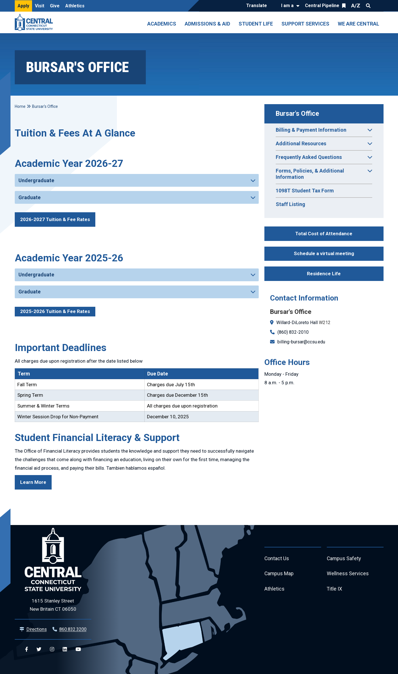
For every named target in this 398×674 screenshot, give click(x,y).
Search (368, 5)
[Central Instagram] (52, 649)
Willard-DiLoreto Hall (297, 322)
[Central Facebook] (26, 649)
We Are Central (358, 24)
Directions (36, 629)
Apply (23, 6)
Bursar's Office (297, 113)
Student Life (256, 24)
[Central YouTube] (78, 649)
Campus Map (279, 574)
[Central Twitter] (39, 649)
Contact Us (276, 559)
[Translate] (258, 6)
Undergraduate (36, 180)
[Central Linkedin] (65, 649)
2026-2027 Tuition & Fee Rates (55, 219)
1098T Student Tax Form (305, 191)
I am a (287, 5)
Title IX (334, 589)
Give (55, 6)
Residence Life (324, 273)
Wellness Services (348, 574)
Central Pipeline (322, 5)
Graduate (29, 197)
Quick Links (378, 5)
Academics (161, 24)
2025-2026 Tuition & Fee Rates (55, 311)
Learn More (33, 482)
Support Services (305, 24)
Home (20, 106)
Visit (39, 6)
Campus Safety (344, 559)
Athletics (75, 6)
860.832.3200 (73, 629)
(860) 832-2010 (293, 332)
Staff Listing (290, 204)
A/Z (355, 5)
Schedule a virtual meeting (324, 253)
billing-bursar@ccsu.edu (301, 342)
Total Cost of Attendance (323, 233)
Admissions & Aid (207, 24)
